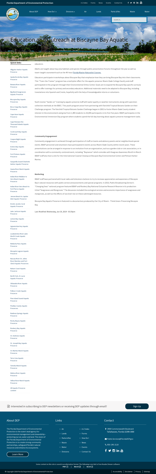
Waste (132, 11)
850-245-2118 (112, 445)
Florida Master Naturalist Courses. (87, 72)
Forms (93, 3)
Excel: (90, 467)
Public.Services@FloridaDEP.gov (120, 439)
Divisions (69, 11)
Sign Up (137, 406)
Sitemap (147, 471)
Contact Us (118, 3)
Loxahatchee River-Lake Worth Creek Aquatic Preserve (19, 236)
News (101, 3)
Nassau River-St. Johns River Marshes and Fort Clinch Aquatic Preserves (19, 261)
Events (108, 3)
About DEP (33, 11)
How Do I (51, 11)
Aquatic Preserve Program (58, 52)
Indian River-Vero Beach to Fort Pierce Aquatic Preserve (19, 188)
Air (85, 11)
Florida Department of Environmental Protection (30, 2)
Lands (98, 11)
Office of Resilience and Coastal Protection (36, 52)
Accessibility (117, 471)
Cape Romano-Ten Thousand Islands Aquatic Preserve (19, 124)
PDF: (65, 467)
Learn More (17, 454)
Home (13, 52)
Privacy (138, 471)
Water (147, 11)
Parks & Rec (115, 11)
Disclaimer (129, 471)
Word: (77, 467)
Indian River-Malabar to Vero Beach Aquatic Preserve (18, 179)
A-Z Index (84, 3)
